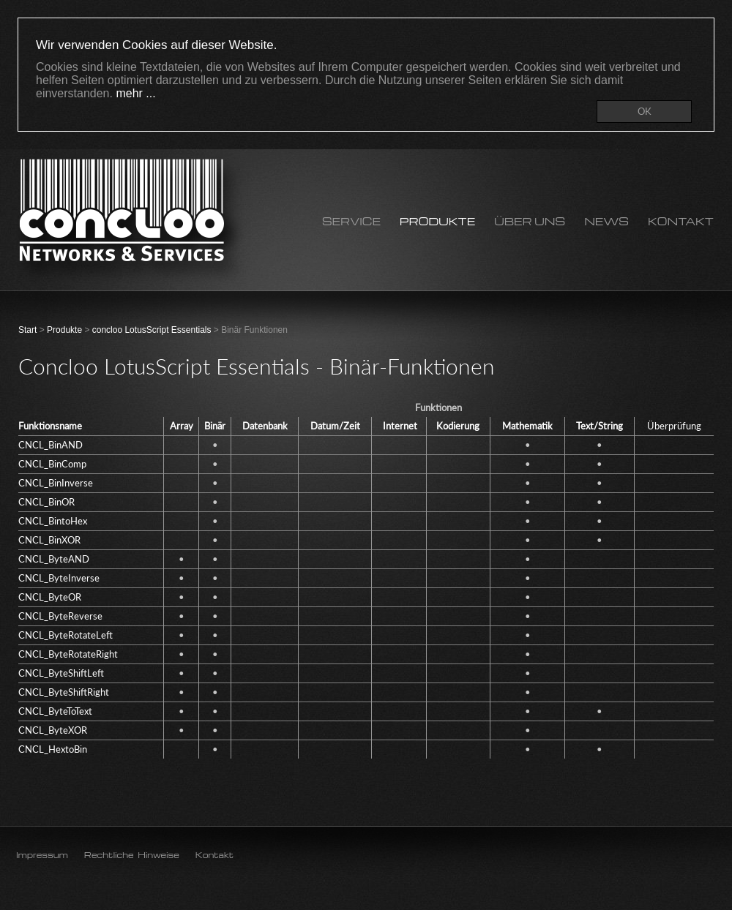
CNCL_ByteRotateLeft (65, 635)
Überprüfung (674, 426)
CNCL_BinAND (50, 445)
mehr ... (135, 93)
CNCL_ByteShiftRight (63, 692)
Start (27, 330)
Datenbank (265, 426)
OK (644, 111)
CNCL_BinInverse (55, 483)
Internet (400, 426)
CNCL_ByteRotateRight (68, 654)
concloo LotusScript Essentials (152, 330)
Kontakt (681, 222)
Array (181, 426)
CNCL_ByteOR (49, 597)
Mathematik (527, 426)
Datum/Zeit (335, 426)
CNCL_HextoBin (52, 749)
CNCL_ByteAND (53, 559)
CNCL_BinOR (46, 502)
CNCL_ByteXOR (52, 730)
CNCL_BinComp (52, 464)
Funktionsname (50, 426)
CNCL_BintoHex (52, 521)
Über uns (529, 222)
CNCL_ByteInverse (59, 578)
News (606, 222)
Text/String (599, 426)
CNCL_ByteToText (55, 711)
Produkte (437, 222)
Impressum (42, 854)
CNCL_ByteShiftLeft (61, 673)
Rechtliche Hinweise (131, 854)
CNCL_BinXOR (49, 540)
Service (351, 222)
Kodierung (457, 426)
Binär (214, 426)
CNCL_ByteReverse (60, 616)
